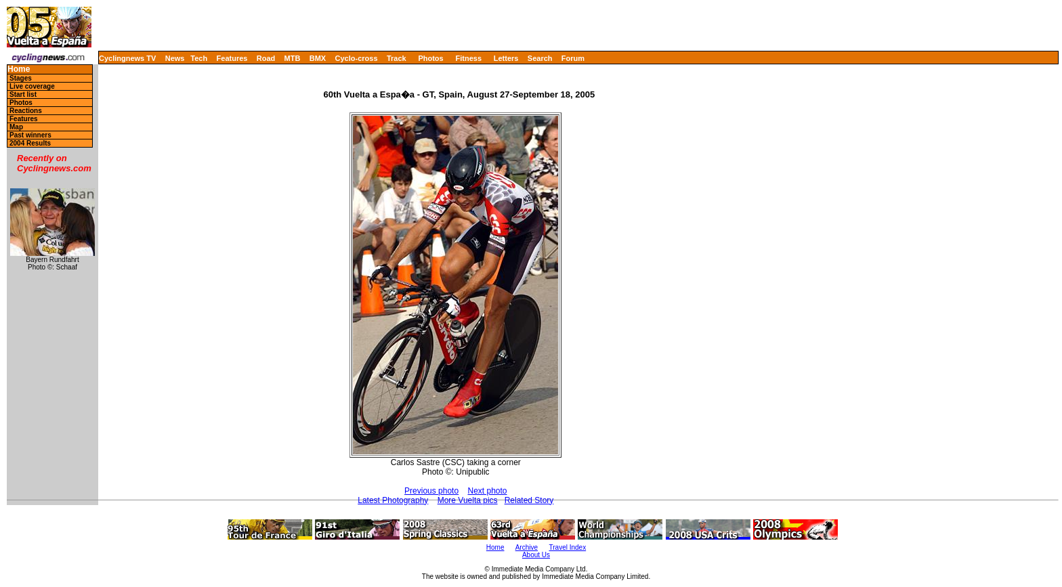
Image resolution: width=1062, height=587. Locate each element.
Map (16, 127)
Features (232, 58)
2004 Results (30, 143)
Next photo (487, 491)
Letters (506, 58)
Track (396, 58)
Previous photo (431, 491)
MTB (292, 58)
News (175, 58)
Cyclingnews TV (127, 58)
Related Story (529, 500)
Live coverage (32, 86)
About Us (536, 555)
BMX (318, 58)
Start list (23, 94)
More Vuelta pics (468, 500)
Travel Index (568, 547)
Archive (526, 547)
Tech (198, 58)
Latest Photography (393, 500)
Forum (573, 58)
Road (266, 58)
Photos (430, 58)
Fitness (468, 58)
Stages (20, 78)
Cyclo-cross (356, 58)
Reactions (25, 110)
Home (18, 69)
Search (540, 58)
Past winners (30, 135)
